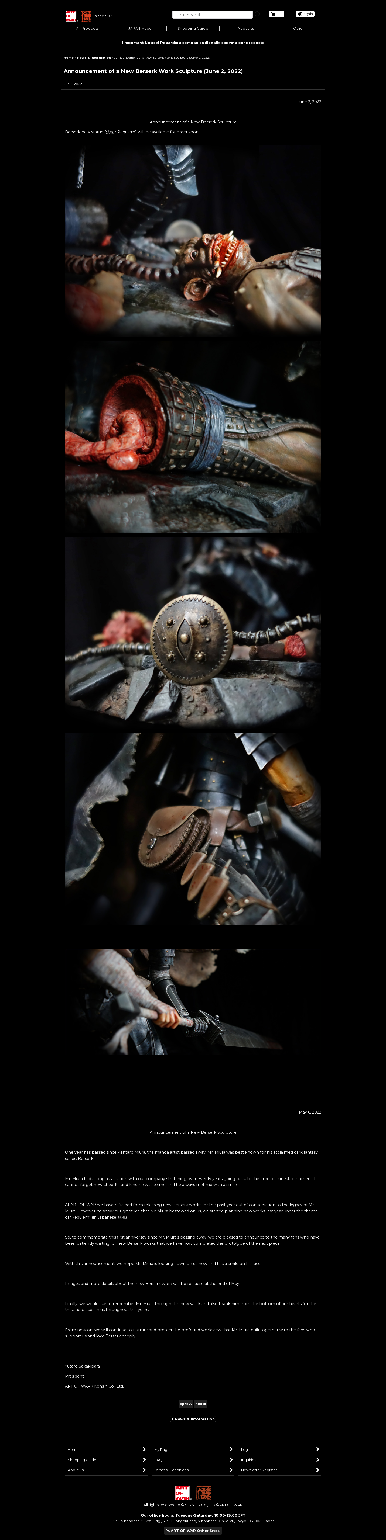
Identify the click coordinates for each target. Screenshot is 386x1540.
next (200, 1405)
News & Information (193, 1420)
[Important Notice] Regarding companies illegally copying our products (193, 43)
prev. (186, 1405)
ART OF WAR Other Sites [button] (193, 1530)
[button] (193, 29)
